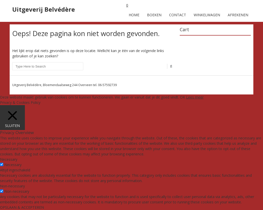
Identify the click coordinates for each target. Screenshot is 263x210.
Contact (177, 14)
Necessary (13, 164)
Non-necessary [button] (12, 186)
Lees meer (195, 97)
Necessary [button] (8, 159)
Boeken (154, 14)
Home (134, 14)
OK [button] (182, 97)
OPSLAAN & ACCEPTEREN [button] (22, 207)
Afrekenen (238, 14)
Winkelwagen (207, 14)
